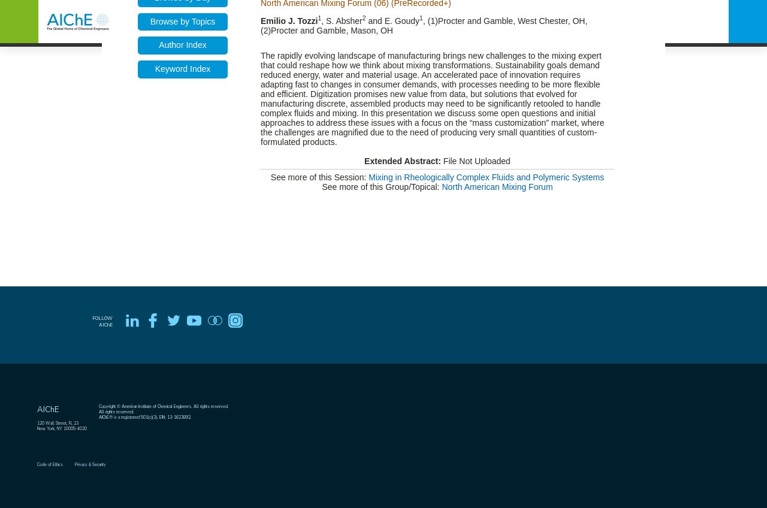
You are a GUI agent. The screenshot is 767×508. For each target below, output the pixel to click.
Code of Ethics (50, 464)
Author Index (182, 45)
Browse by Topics (183, 21)
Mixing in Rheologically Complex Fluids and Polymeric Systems (486, 177)
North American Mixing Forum (497, 187)
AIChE (48, 409)
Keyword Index (183, 69)
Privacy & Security (90, 464)
